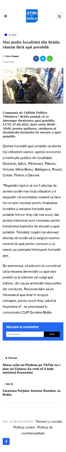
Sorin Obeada (12, 56)
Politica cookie (24, 427)
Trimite (52, 334)
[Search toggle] (59, 16)
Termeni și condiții (49, 421)
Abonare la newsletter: (22, 327)
